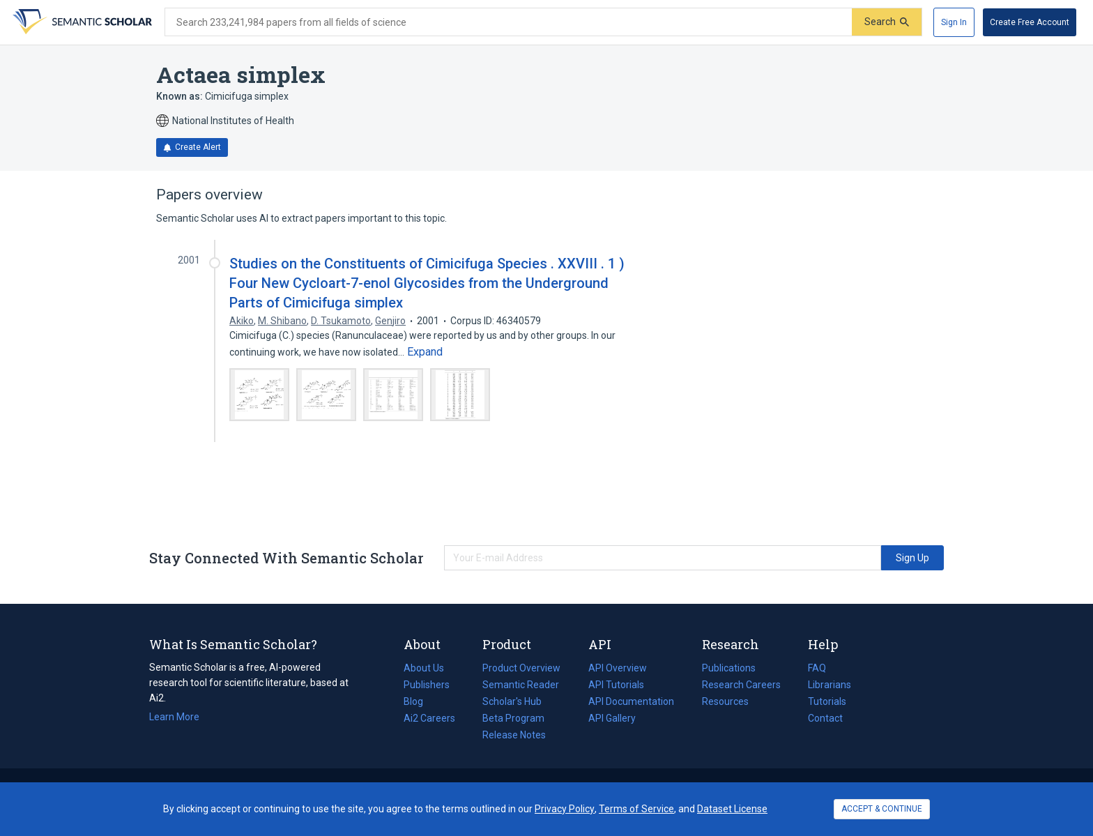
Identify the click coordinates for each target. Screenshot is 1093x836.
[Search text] (508, 22)
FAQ (817, 668)
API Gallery (612, 718)
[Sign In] (953, 22)
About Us (424, 668)
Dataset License (732, 808)
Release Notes (514, 734)
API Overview (617, 668)
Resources (725, 701)
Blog (419, 701)
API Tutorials (616, 684)
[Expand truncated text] (424, 352)
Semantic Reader (520, 684)
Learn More (174, 716)
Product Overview (521, 668)
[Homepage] (81, 22)
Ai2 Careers (429, 718)
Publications (729, 668)
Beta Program (513, 718)
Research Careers (741, 684)
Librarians (829, 684)
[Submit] (887, 22)
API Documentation (631, 701)
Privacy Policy (565, 808)
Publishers (427, 684)
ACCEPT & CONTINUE (881, 809)
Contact (825, 718)
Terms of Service (636, 808)
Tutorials (827, 701)
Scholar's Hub (512, 701)
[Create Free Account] (1029, 22)
